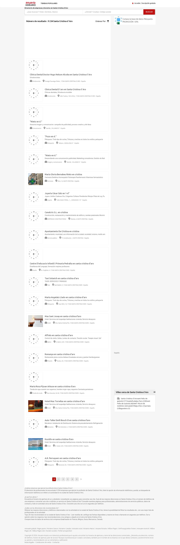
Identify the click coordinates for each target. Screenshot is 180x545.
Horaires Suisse (52, 529)
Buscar (149, 12)
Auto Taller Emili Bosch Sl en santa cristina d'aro (67, 420)
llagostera (124, 408)
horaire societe (51, 531)
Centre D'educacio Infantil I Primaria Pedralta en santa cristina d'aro (62, 263)
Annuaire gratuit (30, 529)
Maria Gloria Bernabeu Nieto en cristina (63, 174)
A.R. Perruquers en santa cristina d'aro (63, 458)
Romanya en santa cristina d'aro (60, 354)
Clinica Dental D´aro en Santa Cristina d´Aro (65, 89)
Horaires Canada (65, 529)
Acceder (137, 3)
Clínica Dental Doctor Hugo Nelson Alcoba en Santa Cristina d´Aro (61, 74)
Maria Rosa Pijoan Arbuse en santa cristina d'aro (53, 386)
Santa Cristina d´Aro (127, 399)
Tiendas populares (49, 3)
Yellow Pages (112, 529)
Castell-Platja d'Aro (136, 406)
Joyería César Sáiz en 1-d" (57, 193)
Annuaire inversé (143, 529)
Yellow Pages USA (38, 531)
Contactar (55, 542)
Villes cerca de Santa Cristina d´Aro (132, 392)
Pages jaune (41, 529)
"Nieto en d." (36, 121)
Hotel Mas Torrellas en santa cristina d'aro (65, 401)
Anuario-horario (101, 529)
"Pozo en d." (50, 136)
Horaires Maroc (88, 529)
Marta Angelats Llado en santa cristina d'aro (66, 297)
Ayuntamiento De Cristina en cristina (62, 231)
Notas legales (29, 542)
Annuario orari (77, 529)
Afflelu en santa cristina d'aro (59, 335)
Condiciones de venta (43, 542)
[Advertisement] (67, 39)
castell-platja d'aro (137, 401)
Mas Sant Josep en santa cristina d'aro (63, 316)
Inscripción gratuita (148, 3)
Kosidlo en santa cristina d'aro (59, 439)
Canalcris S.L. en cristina (56, 212)
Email (63, 519)
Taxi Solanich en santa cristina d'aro (62, 278)
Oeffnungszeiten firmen (127, 529)
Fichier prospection (65, 531)
